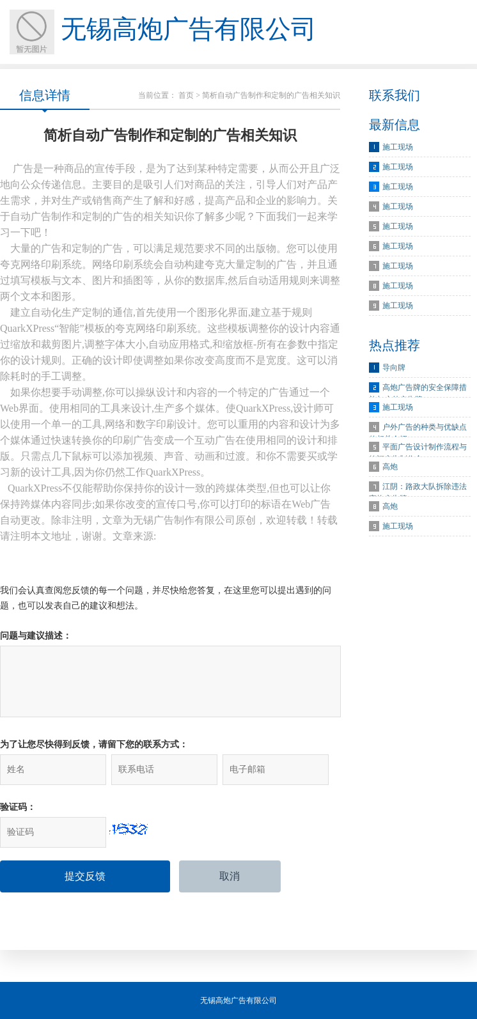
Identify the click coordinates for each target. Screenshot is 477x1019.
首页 (186, 95)
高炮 (390, 466)
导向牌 (393, 367)
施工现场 (397, 147)
